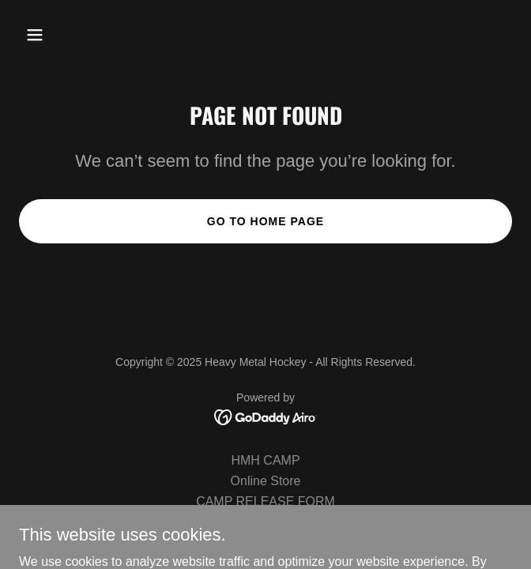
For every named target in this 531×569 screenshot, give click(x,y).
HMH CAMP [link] (265, 460)
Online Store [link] (266, 481)
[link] (266, 416)
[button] (75, 35)
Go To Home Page (265, 221)
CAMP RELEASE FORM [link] (265, 501)
